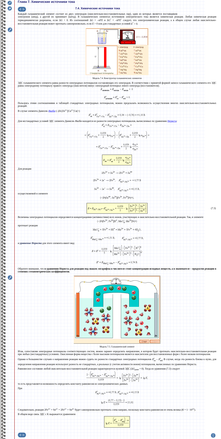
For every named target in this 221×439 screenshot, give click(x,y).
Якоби (52, 111)
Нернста (172, 121)
